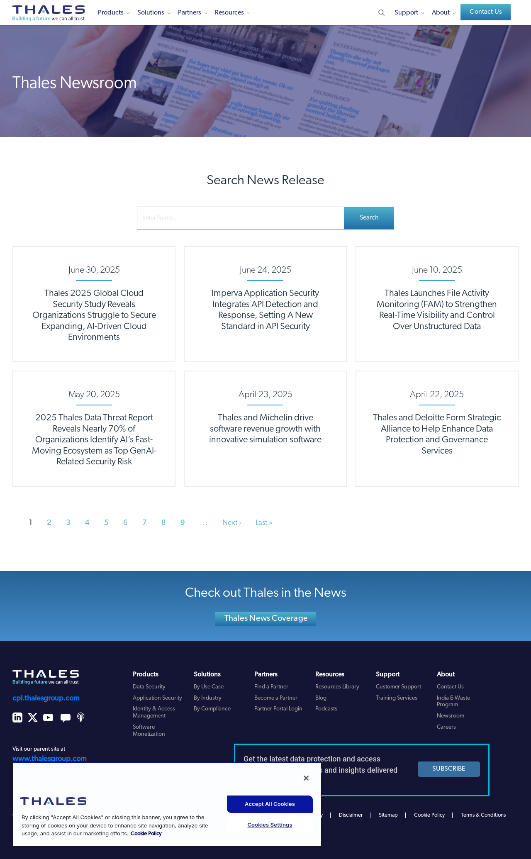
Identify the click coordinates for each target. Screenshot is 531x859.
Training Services (396, 698)
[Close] (306, 778)
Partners (189, 13)
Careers (446, 727)
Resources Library (337, 687)
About (441, 13)
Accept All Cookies (270, 803)
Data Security (149, 687)
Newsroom (450, 716)
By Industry (208, 698)
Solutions (150, 13)
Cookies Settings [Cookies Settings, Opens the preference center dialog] (269, 824)
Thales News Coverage (266, 619)
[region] (167, 804)
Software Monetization (149, 730)
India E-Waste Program (453, 701)
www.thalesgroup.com (49, 759)
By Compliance (212, 709)
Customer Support (398, 687)
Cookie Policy (429, 815)
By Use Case (209, 687)
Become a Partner (275, 698)
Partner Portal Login (278, 709)
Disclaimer (351, 815)
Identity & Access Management (154, 712)
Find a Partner (271, 687)
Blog (320, 698)
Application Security (157, 698)
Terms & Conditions (483, 815)
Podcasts (326, 709)
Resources (229, 13)
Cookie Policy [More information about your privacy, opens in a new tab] (146, 834)
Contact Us (486, 12)
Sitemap (388, 815)
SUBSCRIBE (448, 769)
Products (111, 13)
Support (406, 13)
